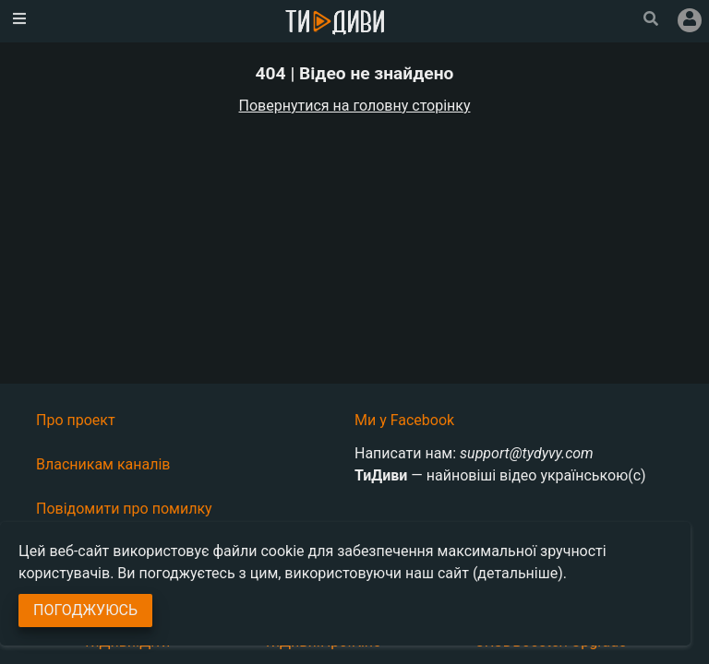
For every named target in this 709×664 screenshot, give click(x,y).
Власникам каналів (103, 464)
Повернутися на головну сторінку (355, 105)
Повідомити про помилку (124, 508)
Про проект (75, 420)
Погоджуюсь (85, 610)
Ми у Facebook (404, 420)
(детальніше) (518, 573)
